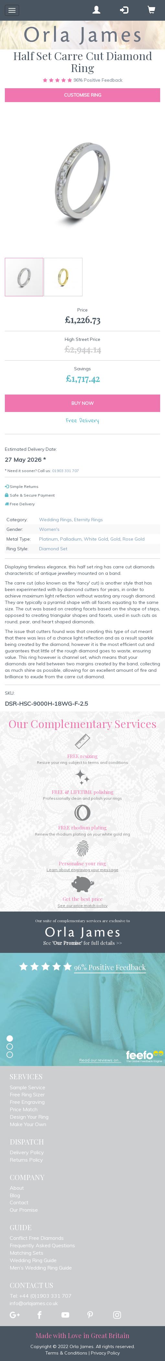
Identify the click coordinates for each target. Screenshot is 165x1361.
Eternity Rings (88, 519)
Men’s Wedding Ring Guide (41, 1267)
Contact (19, 1202)
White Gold (96, 539)
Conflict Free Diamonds (37, 1238)
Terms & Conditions (66, 1353)
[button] (63, 277)
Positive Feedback (82, 80)
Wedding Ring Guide (33, 1260)
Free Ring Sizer (27, 1094)
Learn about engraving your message (82, 869)
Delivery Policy (27, 1152)
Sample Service (27, 1087)
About (17, 1188)
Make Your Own (28, 1124)
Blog (15, 1195)
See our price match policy (82, 905)
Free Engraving (27, 1102)
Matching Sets (26, 1253)
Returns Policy (26, 1159)
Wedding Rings (55, 519)
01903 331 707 (65, 470)
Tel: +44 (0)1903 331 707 (41, 1295)
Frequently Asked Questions (42, 1245)
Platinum (48, 539)
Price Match (24, 1109)
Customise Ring (82, 95)
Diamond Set (53, 549)
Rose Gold (134, 539)
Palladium (71, 539)
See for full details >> (82, 943)
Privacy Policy (105, 1353)
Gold (115, 539)
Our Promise (24, 1210)
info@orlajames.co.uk (34, 1303)
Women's (49, 529)
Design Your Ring (29, 1116)
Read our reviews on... (100, 1060)
